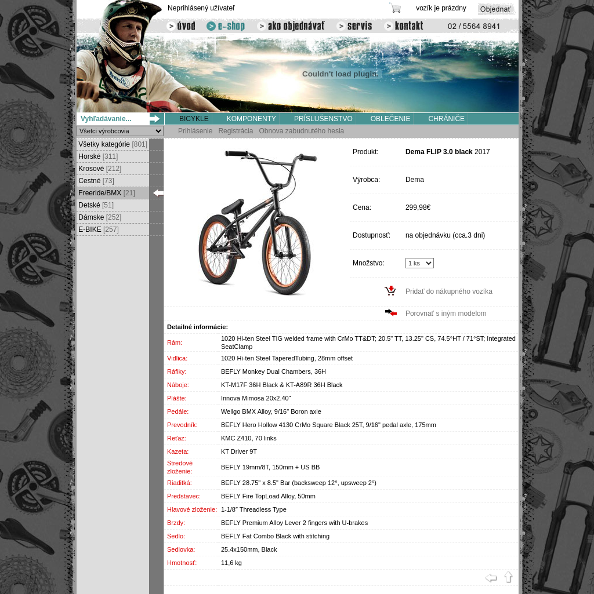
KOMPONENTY (251, 119)
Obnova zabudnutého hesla (301, 131)
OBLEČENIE (391, 119)
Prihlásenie (195, 131)
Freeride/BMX (106, 193)
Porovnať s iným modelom (446, 313)
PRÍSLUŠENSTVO (323, 119)
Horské (97, 156)
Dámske (99, 217)
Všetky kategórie (112, 144)
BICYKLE (194, 119)
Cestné (95, 181)
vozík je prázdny (441, 8)
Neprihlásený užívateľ (201, 8)
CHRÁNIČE (446, 119)
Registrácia (235, 131)
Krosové (99, 169)
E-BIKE (98, 229)
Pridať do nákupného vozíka (448, 291)
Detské (95, 205)
